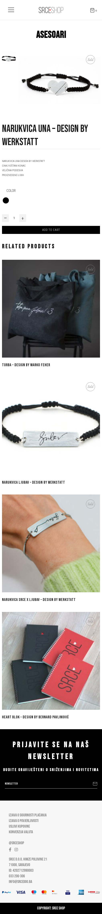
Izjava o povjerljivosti (24, 821)
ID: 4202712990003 (21, 871)
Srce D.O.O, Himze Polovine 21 (28, 859)
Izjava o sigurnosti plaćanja (28, 815)
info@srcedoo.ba (20, 882)
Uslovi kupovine (19, 827)
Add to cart (51, 230)
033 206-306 (17, 876)
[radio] (6, 200)
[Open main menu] (11, 9)
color (11, 190)
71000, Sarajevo (19, 865)
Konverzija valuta (21, 832)
